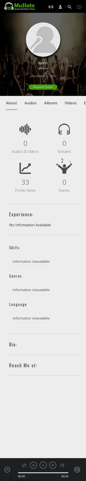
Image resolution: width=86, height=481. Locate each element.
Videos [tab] (71, 102)
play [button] (43, 465)
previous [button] (33, 465)
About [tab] (11, 105)
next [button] (52, 465)
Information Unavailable (31, 261)
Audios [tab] (31, 102)
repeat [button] (24, 465)
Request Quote (43, 87)
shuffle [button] (62, 465)
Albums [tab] (50, 102)
